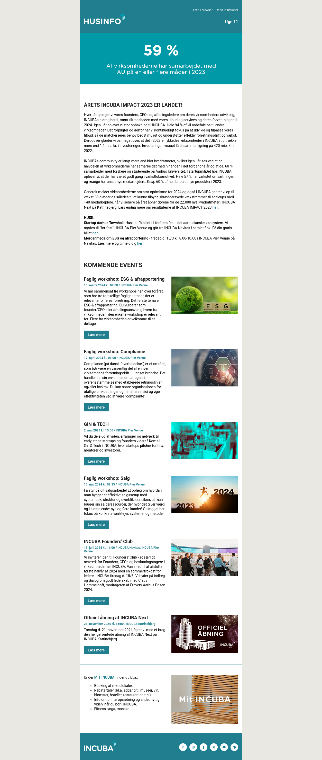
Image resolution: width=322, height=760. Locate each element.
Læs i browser (203, 10)
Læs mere (96, 335)
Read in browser (227, 10)
